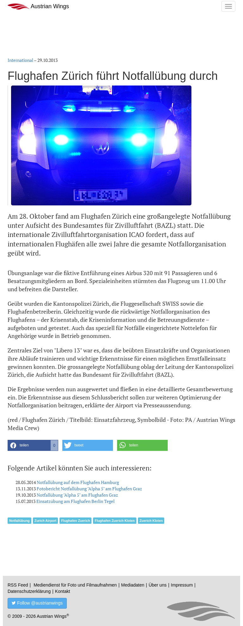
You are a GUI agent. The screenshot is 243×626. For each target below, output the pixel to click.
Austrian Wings (38, 6)
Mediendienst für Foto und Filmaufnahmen (75, 585)
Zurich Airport (45, 521)
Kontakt (62, 591)
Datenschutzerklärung (29, 591)
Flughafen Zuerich (75, 521)
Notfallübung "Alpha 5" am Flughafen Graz (77, 495)
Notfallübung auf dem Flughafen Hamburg (78, 482)
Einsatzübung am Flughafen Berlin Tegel (75, 501)
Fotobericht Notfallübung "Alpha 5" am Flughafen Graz (89, 489)
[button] (33, 445)
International (20, 60)
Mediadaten (132, 585)
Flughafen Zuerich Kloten (115, 521)
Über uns (158, 585)
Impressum (182, 585)
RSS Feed (18, 585)
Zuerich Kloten (151, 521)
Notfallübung (19, 521)
